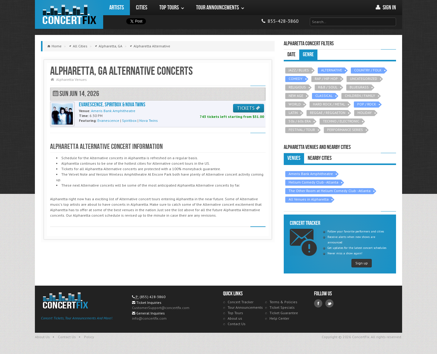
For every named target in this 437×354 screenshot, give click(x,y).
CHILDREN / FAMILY (360, 95)
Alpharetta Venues (71, 79)
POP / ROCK (366, 104)
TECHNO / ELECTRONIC (341, 121)
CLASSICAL (324, 95)
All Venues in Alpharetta (309, 199)
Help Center (279, 318)
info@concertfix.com (149, 318)
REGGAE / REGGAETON (327, 112)
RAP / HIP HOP (326, 78)
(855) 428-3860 (152, 296)
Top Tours (235, 313)
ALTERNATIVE (331, 70)
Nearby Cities (320, 158)
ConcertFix (69, 14)
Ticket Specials (282, 307)
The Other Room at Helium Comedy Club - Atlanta (330, 190)
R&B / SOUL (327, 87)
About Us (42, 337)
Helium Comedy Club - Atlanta (313, 182)
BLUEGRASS (359, 87)
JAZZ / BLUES (299, 70)
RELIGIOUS (297, 87)
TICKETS (248, 108)
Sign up (361, 263)
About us (235, 318)
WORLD (295, 104)
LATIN (293, 112)
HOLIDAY (364, 112)
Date (291, 54)
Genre (308, 54)
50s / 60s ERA (300, 121)
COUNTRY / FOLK (367, 70)
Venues (293, 158)
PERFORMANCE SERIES (345, 129)
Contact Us (237, 323)
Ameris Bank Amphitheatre (311, 173)
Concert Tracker (240, 302)
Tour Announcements (245, 307)
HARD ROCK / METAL (329, 104)
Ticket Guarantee (283, 313)
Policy (89, 337)
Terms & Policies (283, 302)
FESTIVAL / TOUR (302, 129)
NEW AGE (296, 95)
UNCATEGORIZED (363, 78)
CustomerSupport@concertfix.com (160, 307)
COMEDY (296, 78)
